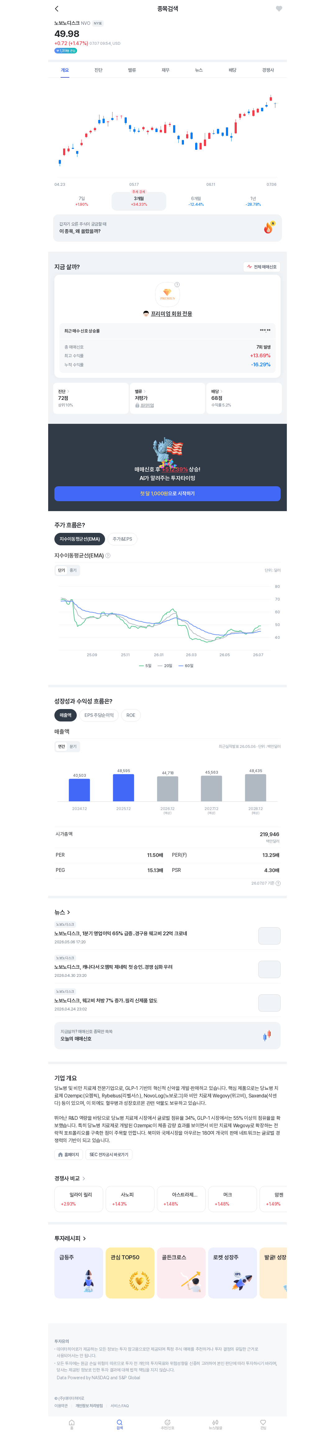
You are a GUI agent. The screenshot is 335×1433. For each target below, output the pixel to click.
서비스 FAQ (120, 1405)
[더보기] (83, 1178)
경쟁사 (268, 70)
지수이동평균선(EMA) (80, 539)
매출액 (65, 715)
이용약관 (61, 1405)
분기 (73, 746)
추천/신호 (167, 1428)
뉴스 (199, 70)
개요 (65, 70)
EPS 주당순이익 (99, 715)
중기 (73, 570)
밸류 (132, 70)
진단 (98, 70)
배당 (233, 70)
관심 (263, 1428)
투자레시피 (67, 1238)
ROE (130, 715)
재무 (166, 70)
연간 (61, 746)
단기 (61, 570)
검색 (120, 1428)
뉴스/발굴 (215, 1428)
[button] (262, 267)
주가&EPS (122, 539)
